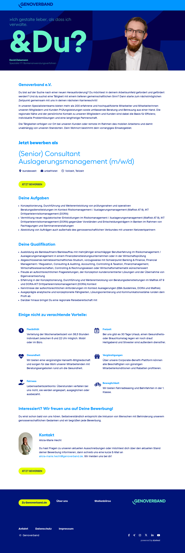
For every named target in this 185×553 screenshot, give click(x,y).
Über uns (62, 501)
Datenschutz (43, 529)
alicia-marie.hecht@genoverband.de (61, 456)
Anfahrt (23, 529)
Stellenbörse (103, 501)
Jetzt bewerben (32, 184)
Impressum (66, 529)
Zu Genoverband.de (34, 503)
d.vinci (156, 541)
